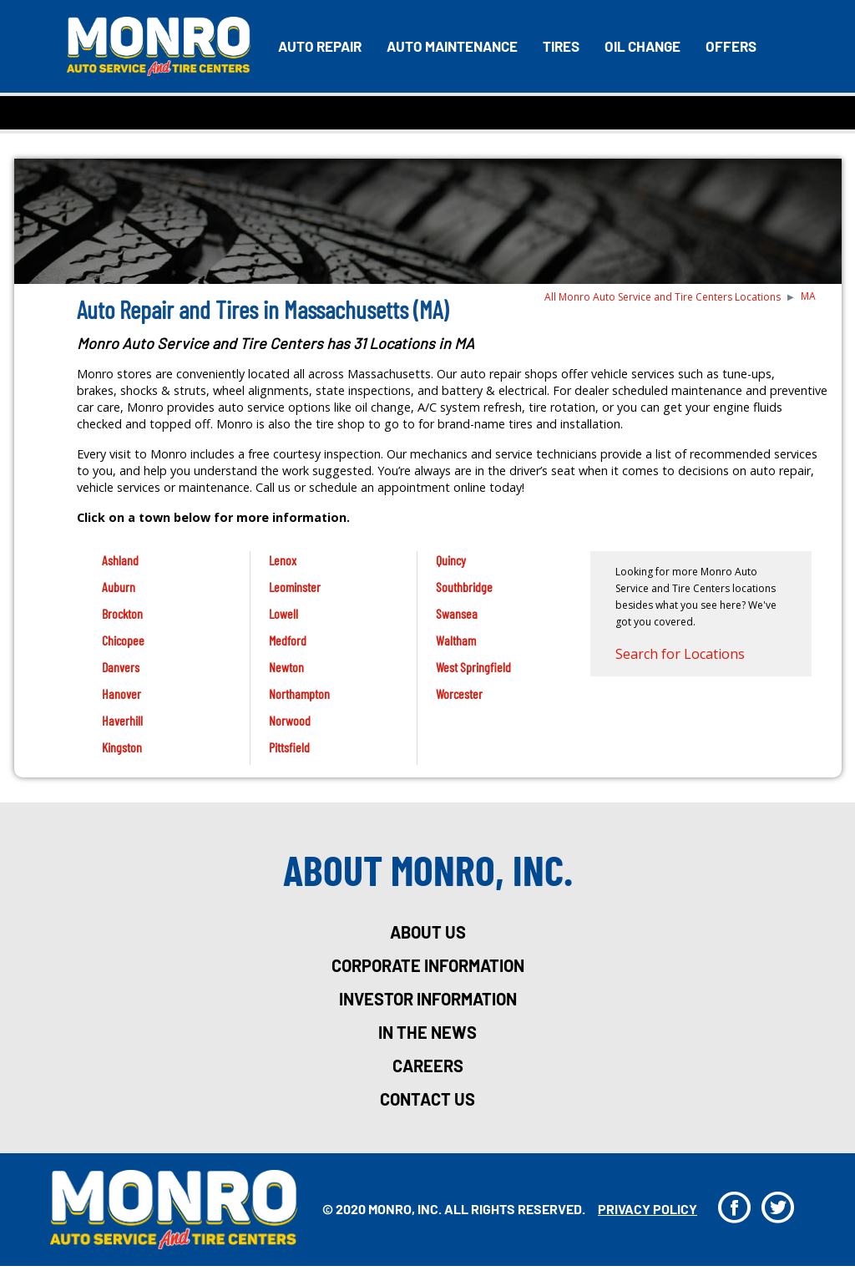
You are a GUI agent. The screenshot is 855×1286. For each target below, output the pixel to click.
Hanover (121, 693)
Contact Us (427, 1099)
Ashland (120, 560)
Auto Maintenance (452, 46)
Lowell (283, 613)
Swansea (457, 613)
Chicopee (123, 640)
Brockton (122, 613)
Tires (561, 46)
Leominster (295, 587)
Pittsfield (289, 747)
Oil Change (642, 46)
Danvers (120, 667)
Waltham (456, 640)
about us (428, 932)
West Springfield (473, 667)
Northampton (299, 693)
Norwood (290, 720)
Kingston (122, 747)
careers (427, 1066)
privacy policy (647, 1209)
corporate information (427, 965)
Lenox (282, 560)
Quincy (451, 560)
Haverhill (122, 720)
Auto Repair (320, 46)
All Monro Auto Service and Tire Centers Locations (662, 297)
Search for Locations (680, 654)
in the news (427, 1032)
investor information (428, 999)
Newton (286, 667)
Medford (287, 640)
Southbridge (464, 587)
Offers (731, 46)
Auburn (118, 587)
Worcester (459, 693)
